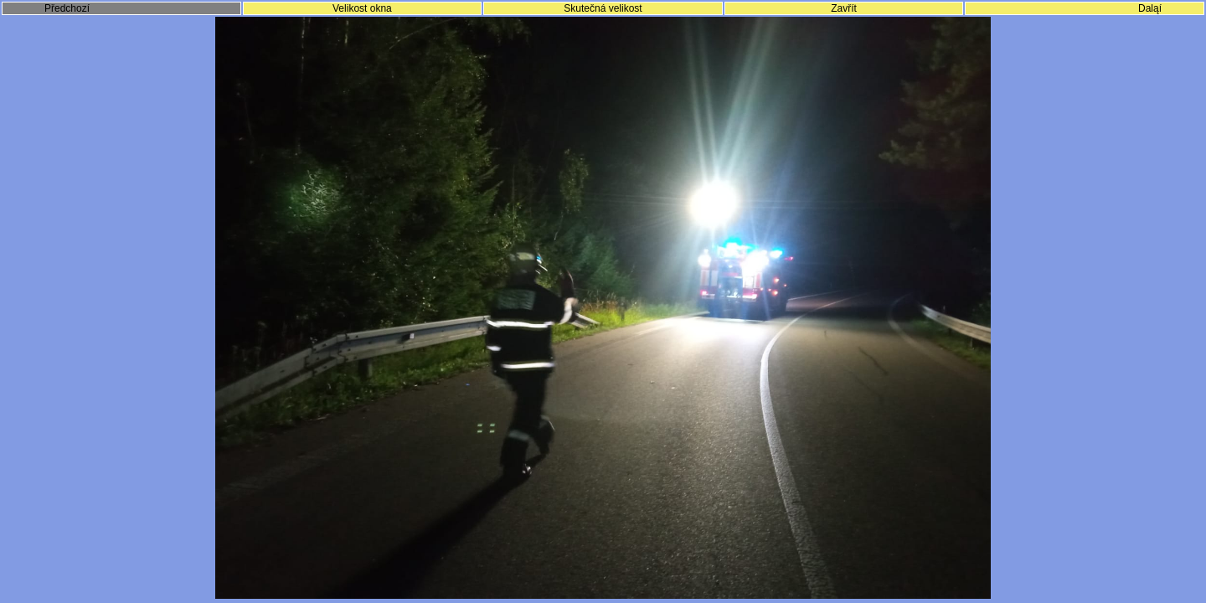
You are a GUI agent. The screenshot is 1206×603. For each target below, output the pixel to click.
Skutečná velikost (603, 8)
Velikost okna (362, 8)
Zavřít (844, 8)
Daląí (1150, 8)
